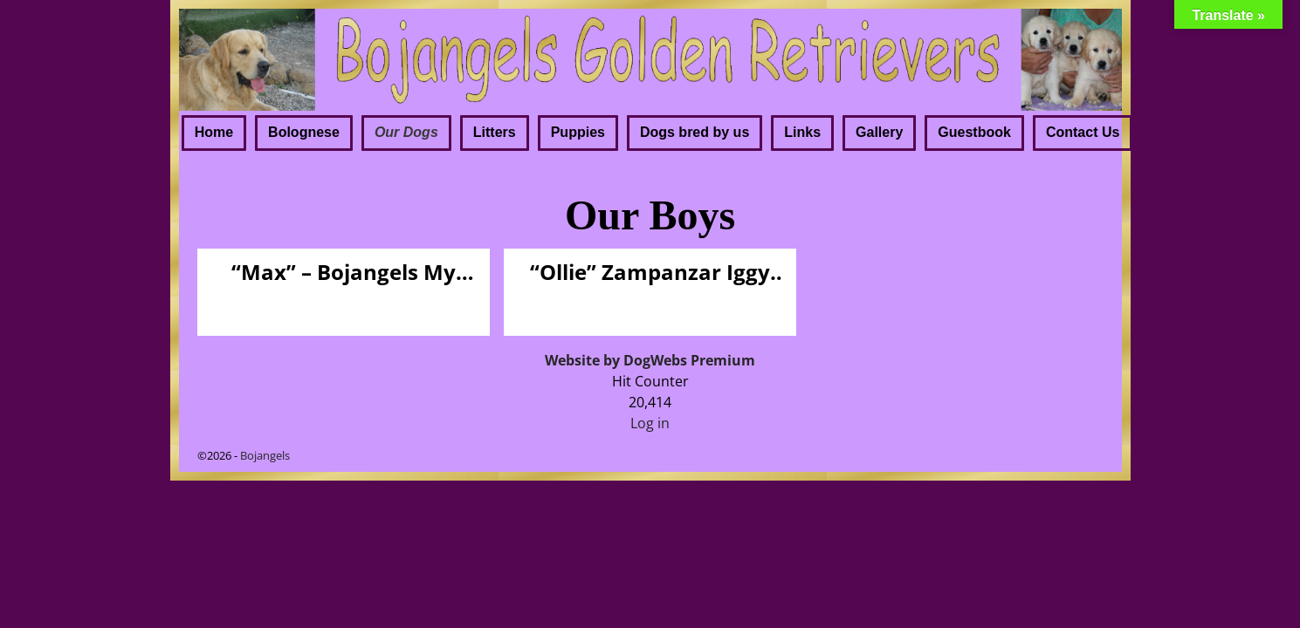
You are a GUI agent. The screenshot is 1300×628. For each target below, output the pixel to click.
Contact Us (1082, 132)
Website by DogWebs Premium (650, 360)
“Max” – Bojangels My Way (343, 272)
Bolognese (304, 132)
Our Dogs (406, 132)
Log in (650, 423)
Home (214, 132)
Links (802, 132)
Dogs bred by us (694, 132)
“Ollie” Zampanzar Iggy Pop (650, 272)
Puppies (578, 132)
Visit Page (448, 304)
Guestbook (974, 132)
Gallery (879, 132)
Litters (494, 132)
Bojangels (265, 455)
